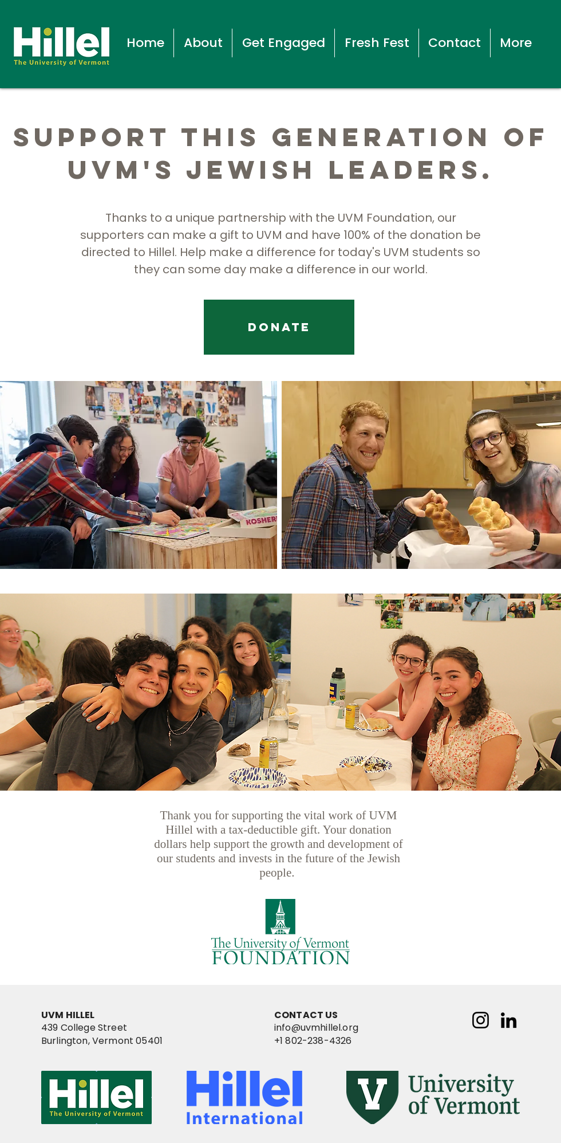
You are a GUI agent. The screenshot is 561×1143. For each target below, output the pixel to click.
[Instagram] (480, 1020)
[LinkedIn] (508, 1020)
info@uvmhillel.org (316, 1027)
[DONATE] (279, 327)
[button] (202, 43)
